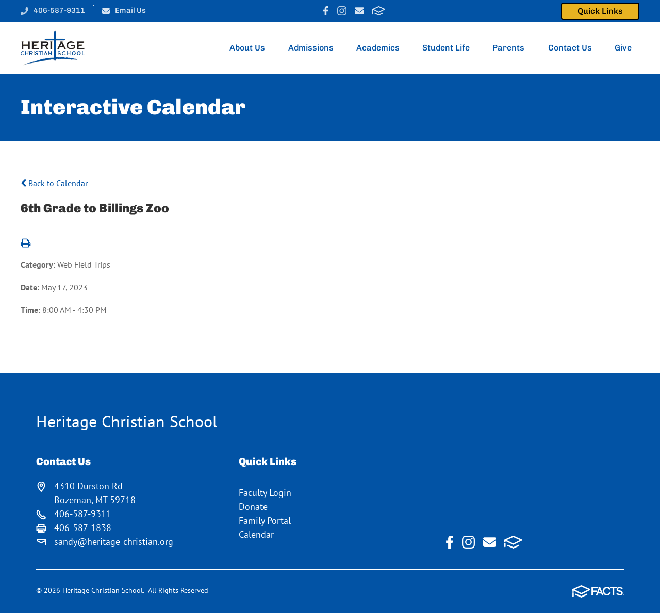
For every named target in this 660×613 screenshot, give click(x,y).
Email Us (130, 10)
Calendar (256, 534)
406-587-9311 (59, 10)
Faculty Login (265, 493)
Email (359, 10)
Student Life (449, 48)
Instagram (341, 10)
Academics (381, 48)
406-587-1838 (82, 528)
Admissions (314, 48)
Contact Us (573, 48)
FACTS (378, 10)
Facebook (325, 10)
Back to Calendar (54, 183)
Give (627, 48)
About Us (250, 48)
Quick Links (600, 11)
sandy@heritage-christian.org (113, 542)
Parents (511, 48)
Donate (253, 506)
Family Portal (265, 520)
